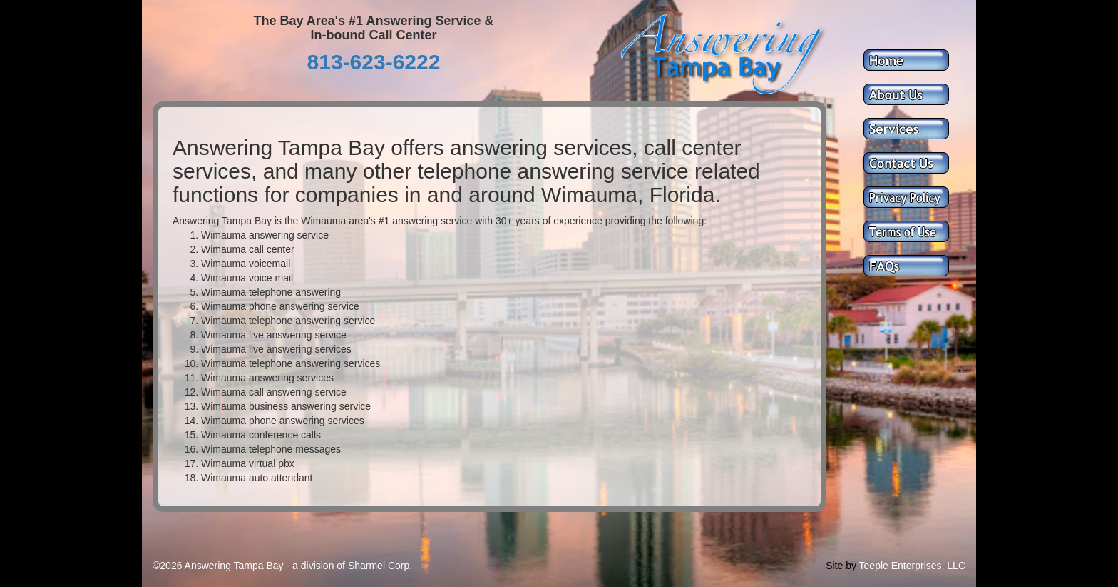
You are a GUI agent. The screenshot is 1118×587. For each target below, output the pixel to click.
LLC (956, 565)
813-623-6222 (374, 62)
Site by (841, 565)
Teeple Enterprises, (902, 565)
